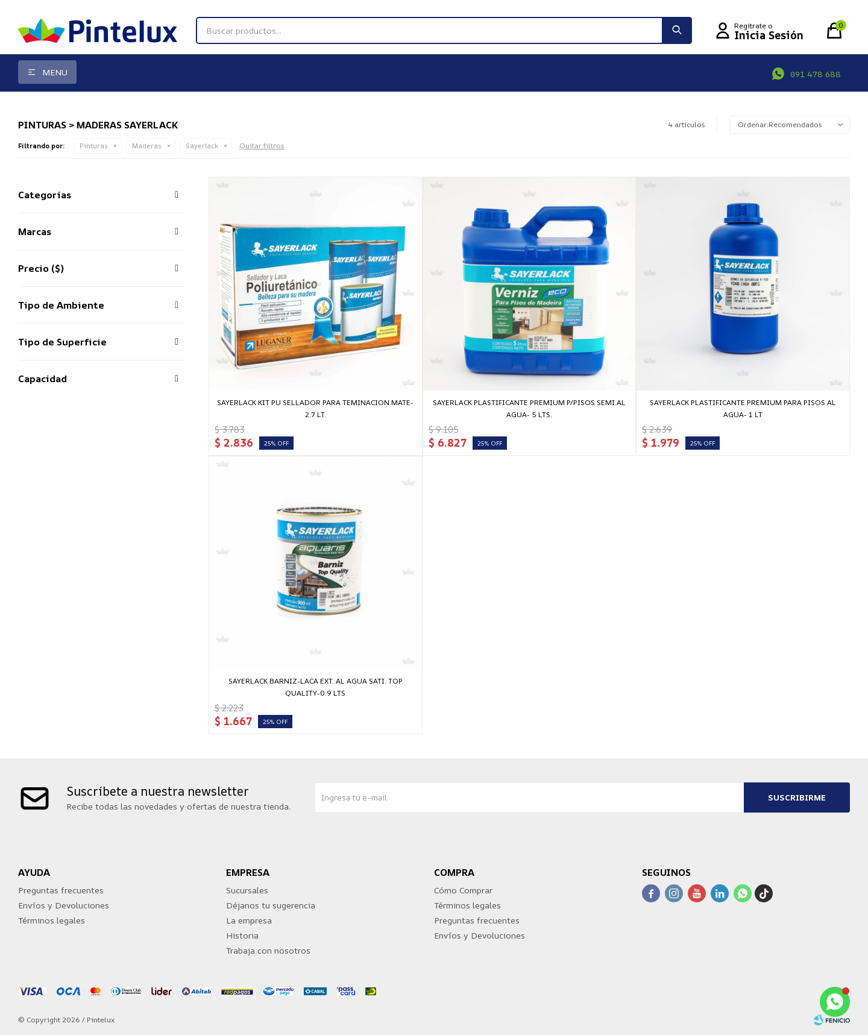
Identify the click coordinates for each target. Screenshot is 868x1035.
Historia (242, 935)
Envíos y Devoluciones (63, 905)
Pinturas (94, 145)
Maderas (147, 145)
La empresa (249, 920)
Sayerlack (202, 145)
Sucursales (247, 890)
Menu (55, 72)
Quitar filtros (262, 145)
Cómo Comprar (463, 890)
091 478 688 (815, 74)
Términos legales (51, 920)
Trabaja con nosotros (268, 950)
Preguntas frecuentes (61, 890)
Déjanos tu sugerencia (270, 905)
